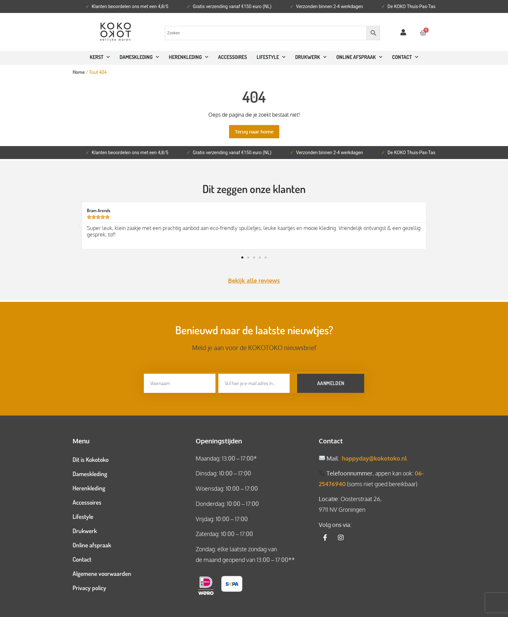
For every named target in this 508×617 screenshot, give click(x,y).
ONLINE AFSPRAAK (359, 57)
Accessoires (232, 57)
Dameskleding (139, 57)
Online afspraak (92, 543)
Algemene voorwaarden (102, 571)
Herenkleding (188, 57)
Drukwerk (311, 57)
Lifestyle (271, 57)
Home (79, 72)
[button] (79, 226)
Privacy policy (89, 586)
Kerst (100, 57)
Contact (82, 557)
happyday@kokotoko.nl (374, 456)
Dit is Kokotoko (91, 457)
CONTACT (405, 57)
